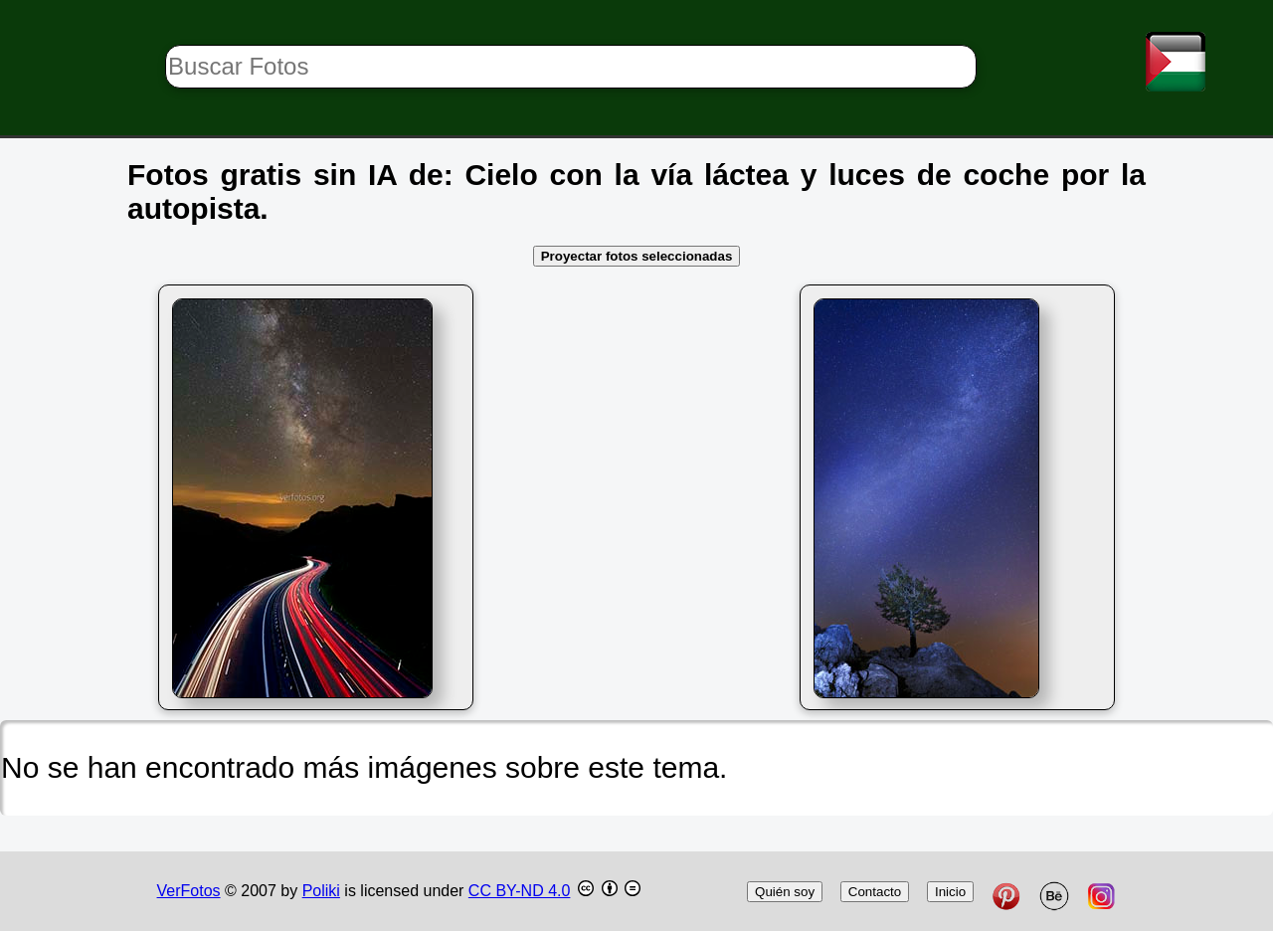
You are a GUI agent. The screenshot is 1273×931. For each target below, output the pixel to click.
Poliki (321, 890)
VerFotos (189, 890)
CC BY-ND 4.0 (519, 890)
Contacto (874, 891)
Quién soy (785, 891)
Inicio (950, 891)
